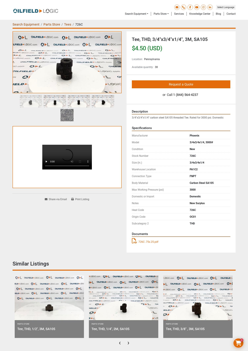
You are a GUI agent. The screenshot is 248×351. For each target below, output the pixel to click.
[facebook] (190, 7)
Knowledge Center (199, 13)
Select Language (225, 7)
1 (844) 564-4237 (185, 95)
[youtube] (196, 7)
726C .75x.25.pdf (145, 241)
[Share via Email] (56, 199)
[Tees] (67, 24)
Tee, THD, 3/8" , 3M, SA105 (185, 329)
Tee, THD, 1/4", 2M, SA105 (110, 329)
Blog (218, 13)
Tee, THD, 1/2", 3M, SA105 (36, 329)
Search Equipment (135, 13)
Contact (231, 13)
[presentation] (120, 343)
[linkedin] (210, 7)
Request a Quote (181, 84)
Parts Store (160, 13)
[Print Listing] (80, 199)
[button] (136, 14)
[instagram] (203, 7)
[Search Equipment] (26, 24)
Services (179, 13)
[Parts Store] (51, 24)
